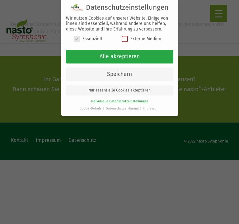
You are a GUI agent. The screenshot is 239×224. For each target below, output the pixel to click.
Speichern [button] (119, 71)
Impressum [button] (151, 106)
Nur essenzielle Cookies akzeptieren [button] (119, 87)
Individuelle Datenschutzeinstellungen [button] (119, 98)
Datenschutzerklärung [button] (122, 106)
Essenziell (88, 36)
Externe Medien (141, 36)
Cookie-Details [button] (91, 106)
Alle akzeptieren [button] (120, 53)
